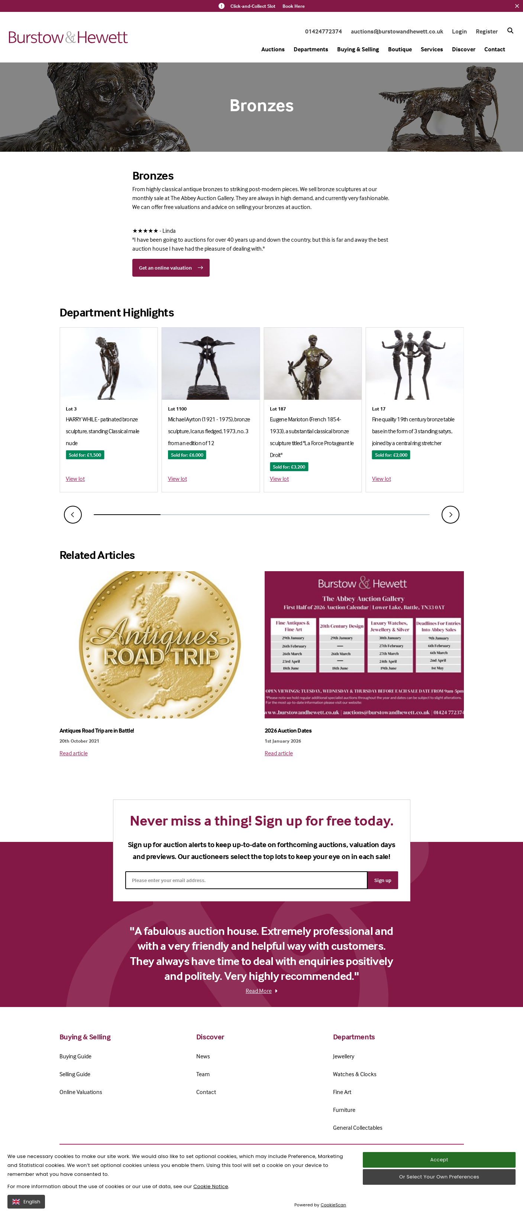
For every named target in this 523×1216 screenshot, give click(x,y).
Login (459, 31)
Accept (439, 1174)
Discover (463, 49)
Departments (311, 49)
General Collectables (357, 1127)
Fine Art (342, 1092)
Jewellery (343, 1056)
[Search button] (510, 30)
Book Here (294, 6)
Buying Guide (75, 1056)
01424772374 (323, 31)
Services (432, 49)
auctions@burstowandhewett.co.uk (397, 31)
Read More (261, 990)
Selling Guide (74, 1074)
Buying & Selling (358, 49)
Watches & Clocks (355, 1074)
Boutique (400, 49)
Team (203, 1074)
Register (487, 31)
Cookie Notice (210, 1200)
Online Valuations (80, 1092)
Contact (494, 49)
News (203, 1056)
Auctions (273, 49)
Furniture (344, 1109)
